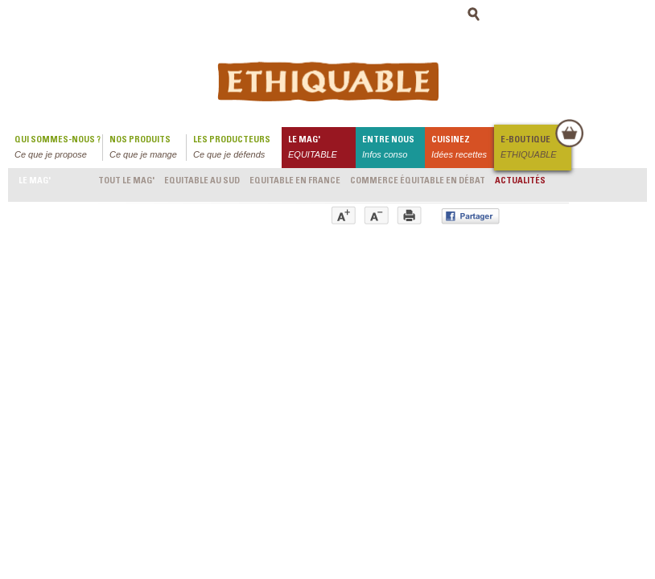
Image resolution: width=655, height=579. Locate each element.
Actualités (520, 181)
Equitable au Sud (202, 181)
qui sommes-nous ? (58, 148)
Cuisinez (462, 148)
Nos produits (147, 148)
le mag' (322, 148)
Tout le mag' (126, 181)
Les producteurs (237, 148)
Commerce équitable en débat (417, 181)
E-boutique (535, 148)
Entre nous (393, 148)
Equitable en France (294, 181)
